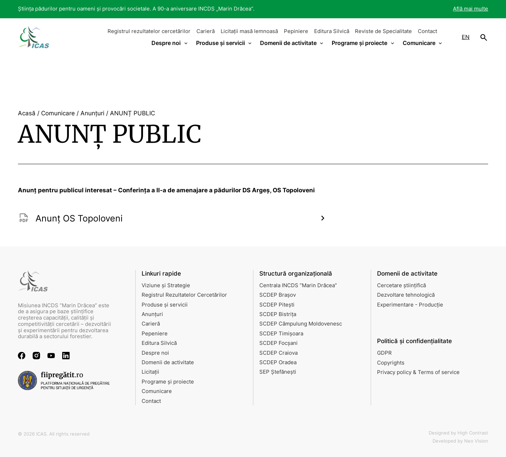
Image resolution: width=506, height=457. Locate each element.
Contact (427, 31)
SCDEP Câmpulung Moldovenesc (300, 324)
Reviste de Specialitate (383, 31)
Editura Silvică (331, 31)
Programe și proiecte (168, 382)
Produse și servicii (165, 305)
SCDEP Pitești (276, 305)
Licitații (150, 372)
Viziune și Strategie (166, 285)
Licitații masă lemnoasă (249, 31)
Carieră (205, 31)
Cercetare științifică (401, 285)
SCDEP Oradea (278, 362)
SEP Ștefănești (277, 372)
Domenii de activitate (168, 362)
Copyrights (390, 363)
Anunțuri (152, 314)
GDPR (384, 353)
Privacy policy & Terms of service (418, 372)
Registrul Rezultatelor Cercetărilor (184, 295)
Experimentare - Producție (410, 305)
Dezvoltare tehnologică (406, 295)
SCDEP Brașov (277, 295)
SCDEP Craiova (278, 353)
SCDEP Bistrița (277, 314)
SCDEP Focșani (278, 343)
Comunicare (157, 391)
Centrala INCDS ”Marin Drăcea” (298, 285)
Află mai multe (470, 9)
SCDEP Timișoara (281, 333)
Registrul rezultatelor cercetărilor (149, 31)
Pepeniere (155, 333)
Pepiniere (296, 31)
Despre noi (155, 353)
